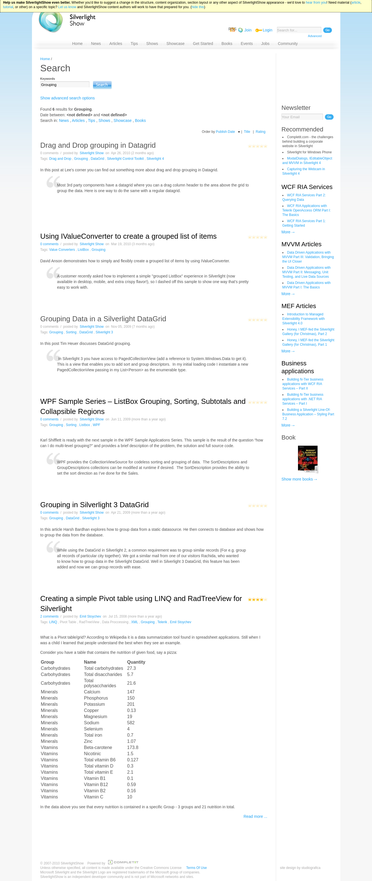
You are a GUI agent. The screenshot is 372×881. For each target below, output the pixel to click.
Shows (104, 120)
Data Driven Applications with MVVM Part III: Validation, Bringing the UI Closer (308, 257)
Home (45, 59)
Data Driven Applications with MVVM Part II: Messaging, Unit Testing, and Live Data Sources (306, 272)
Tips (91, 120)
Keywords (47, 78)
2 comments (49, 616)
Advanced (315, 36)
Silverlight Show (91, 153)
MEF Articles (298, 305)
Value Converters (62, 250)
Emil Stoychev (90, 616)
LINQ (53, 622)
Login (267, 30)
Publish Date (225, 132)
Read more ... (255, 816)
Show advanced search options (67, 98)
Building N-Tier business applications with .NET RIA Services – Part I (303, 399)
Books (140, 120)
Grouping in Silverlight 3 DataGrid (94, 504)
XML (134, 622)
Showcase (123, 120)
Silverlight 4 (155, 159)
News (64, 120)
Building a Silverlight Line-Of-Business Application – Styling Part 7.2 (308, 414)
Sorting (71, 332)
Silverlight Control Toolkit (125, 159)
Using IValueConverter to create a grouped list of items (128, 236)
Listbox (84, 425)
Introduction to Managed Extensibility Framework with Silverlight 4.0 (303, 318)
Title (247, 132)
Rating (260, 132)
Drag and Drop (60, 159)
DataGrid (97, 159)
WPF (96, 425)
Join (248, 30)
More (285, 232)
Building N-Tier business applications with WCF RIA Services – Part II (303, 383)
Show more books (297, 479)
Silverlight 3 (104, 332)
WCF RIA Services (306, 186)
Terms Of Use (196, 868)
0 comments (49, 244)
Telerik (162, 622)
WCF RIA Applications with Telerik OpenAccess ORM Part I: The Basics (306, 210)
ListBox (83, 250)
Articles (78, 120)
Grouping (81, 159)
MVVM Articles (301, 244)
